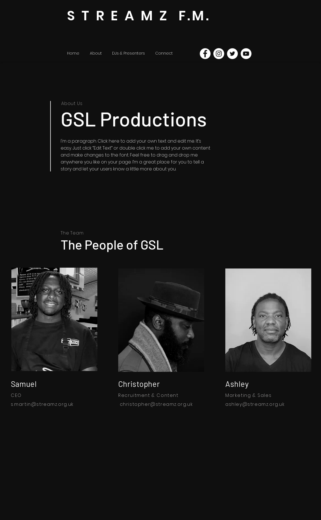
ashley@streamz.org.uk (255, 404)
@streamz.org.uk (52, 404)
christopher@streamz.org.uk (156, 404)
